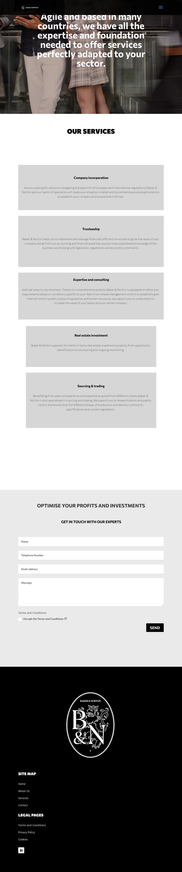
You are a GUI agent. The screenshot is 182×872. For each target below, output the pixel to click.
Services (23, 798)
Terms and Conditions (32, 825)
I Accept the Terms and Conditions (42, 619)
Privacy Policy (26, 832)
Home (22, 784)
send (155, 627)
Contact (23, 805)
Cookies (23, 839)
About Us (24, 791)
